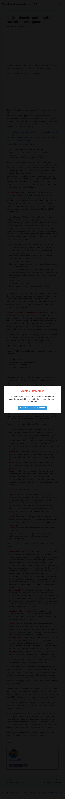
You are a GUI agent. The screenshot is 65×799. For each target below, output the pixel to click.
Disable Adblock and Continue (32, 407)
